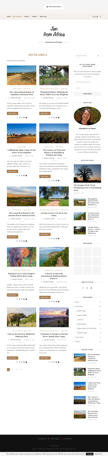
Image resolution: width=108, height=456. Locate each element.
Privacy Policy (54, 445)
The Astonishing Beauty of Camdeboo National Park (21, 93)
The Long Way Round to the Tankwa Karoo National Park (21, 214)
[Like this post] (17, 117)
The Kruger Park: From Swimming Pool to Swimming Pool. (87, 187)
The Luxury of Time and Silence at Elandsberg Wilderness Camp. (54, 152)
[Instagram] (95, 17)
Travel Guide (88, 337)
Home (9, 16)
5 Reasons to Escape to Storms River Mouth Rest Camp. (54, 335)
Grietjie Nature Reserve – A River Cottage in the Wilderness (94, 230)
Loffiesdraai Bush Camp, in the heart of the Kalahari (22, 151)
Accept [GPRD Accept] (89, 454)
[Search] (100, 17)
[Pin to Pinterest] (24, 117)
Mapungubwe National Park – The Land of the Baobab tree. (93, 202)
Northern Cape (89, 333)
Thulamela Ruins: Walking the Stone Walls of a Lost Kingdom (54, 93)
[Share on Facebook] (19, 117)
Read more (12, 113)
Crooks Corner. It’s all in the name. (54, 214)
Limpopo (89, 320)
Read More (98, 454)
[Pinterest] (97, 17)
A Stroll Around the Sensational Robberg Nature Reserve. (54, 276)
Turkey (34, 16)
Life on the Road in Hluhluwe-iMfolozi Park (22, 335)
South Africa (17, 16)
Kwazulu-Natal (89, 315)
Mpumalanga (89, 324)
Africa (26, 16)
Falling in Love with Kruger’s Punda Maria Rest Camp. (21, 274)
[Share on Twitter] (21, 117)
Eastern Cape (89, 311)
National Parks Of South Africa (89, 328)
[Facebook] (41, 439)
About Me (43, 16)
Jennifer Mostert (15, 98)
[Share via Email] (26, 117)
